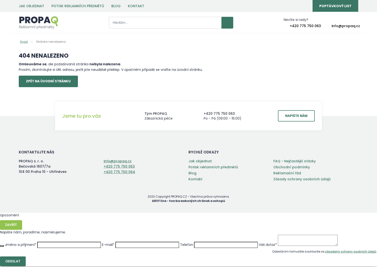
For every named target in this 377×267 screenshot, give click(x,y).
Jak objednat (31, 6)
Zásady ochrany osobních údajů (302, 179)
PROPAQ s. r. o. (38, 23)
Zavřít (11, 225)
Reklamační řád (287, 173)
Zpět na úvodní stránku (49, 81)
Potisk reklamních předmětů (77, 6)
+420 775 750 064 (119, 172)
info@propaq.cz (346, 26)
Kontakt (136, 6)
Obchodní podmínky (291, 167)
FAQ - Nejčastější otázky (294, 161)
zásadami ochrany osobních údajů (350, 252)
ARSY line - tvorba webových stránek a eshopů (188, 201)
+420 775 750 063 (305, 26)
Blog (116, 6)
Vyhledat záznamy (219, 23)
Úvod (24, 42)
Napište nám (295, 116)
